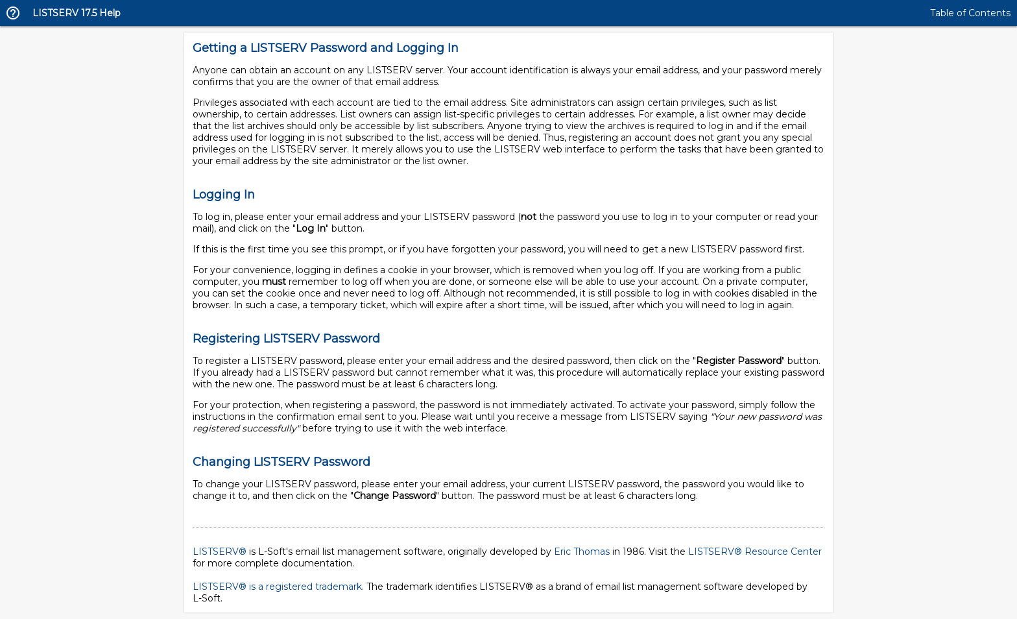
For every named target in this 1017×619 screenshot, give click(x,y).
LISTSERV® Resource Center (755, 551)
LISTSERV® (219, 551)
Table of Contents (970, 13)
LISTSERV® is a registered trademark (277, 586)
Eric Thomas (582, 551)
